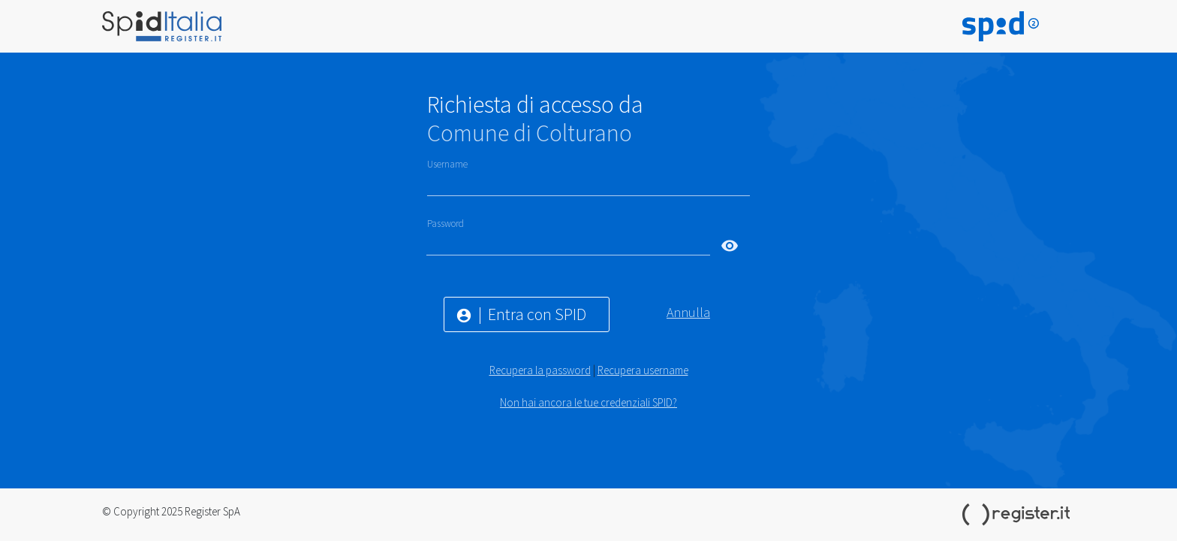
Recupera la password (540, 370)
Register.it (1018, 514)
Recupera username (643, 370)
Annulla (688, 312)
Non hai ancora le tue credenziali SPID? (588, 402)
